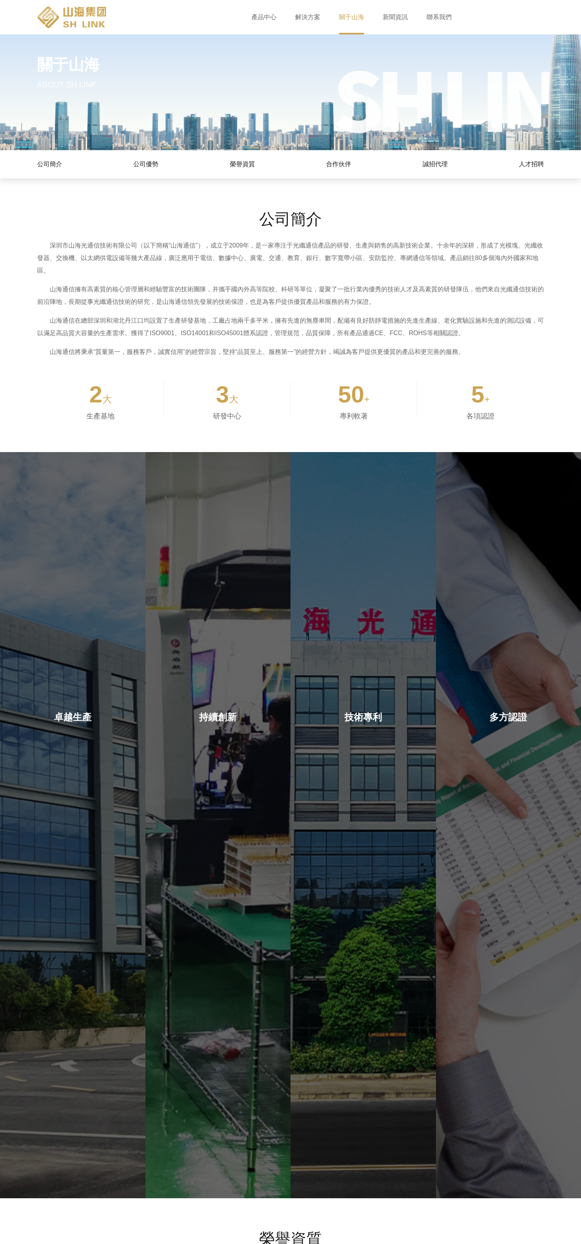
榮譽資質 (242, 164)
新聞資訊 (395, 17)
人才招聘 (531, 164)
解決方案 (307, 17)
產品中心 (263, 17)
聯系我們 (439, 17)
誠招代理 (435, 164)
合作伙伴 (338, 164)
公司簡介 (49, 164)
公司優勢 (145, 164)
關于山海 (351, 17)
